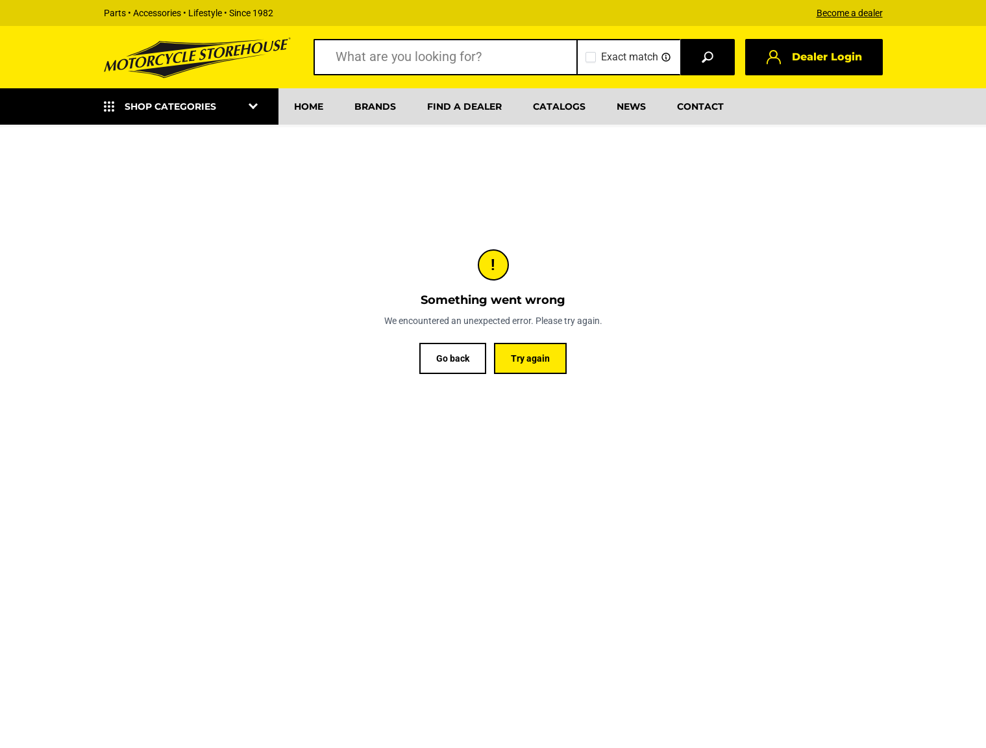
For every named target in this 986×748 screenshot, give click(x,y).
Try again (530, 358)
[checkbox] (590, 57)
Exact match (629, 57)
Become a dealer (850, 13)
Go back (452, 358)
